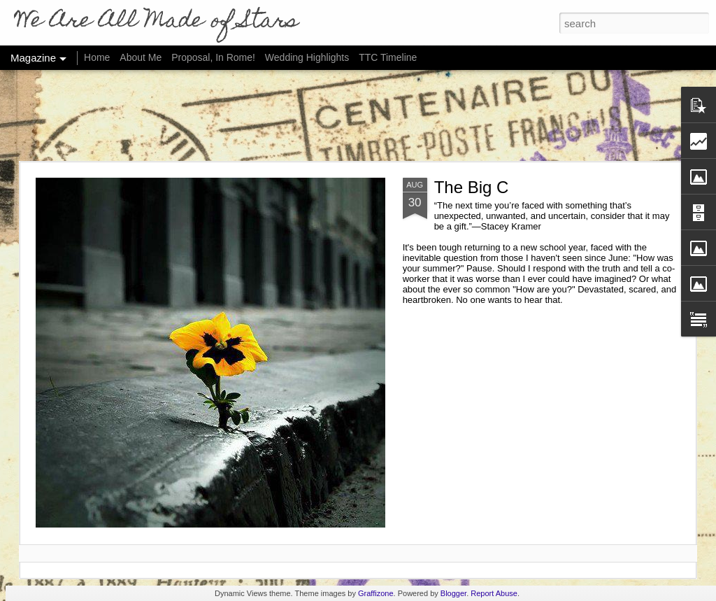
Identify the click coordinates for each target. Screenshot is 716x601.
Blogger (453, 593)
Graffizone (376, 593)
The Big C (471, 187)
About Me (141, 57)
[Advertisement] (358, 115)
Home (97, 57)
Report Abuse (494, 593)
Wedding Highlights (308, 57)
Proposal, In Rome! (213, 57)
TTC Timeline (388, 57)
